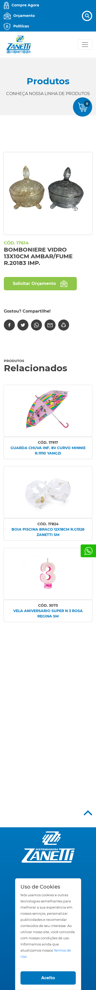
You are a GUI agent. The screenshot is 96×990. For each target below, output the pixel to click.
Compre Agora (25, 5)
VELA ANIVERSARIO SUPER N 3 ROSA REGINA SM (48, 613)
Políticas (21, 26)
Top (88, 812)
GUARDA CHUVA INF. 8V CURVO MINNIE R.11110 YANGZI (48, 451)
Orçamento (24, 15)
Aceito (48, 977)
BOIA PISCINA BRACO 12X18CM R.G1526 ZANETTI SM (48, 532)
